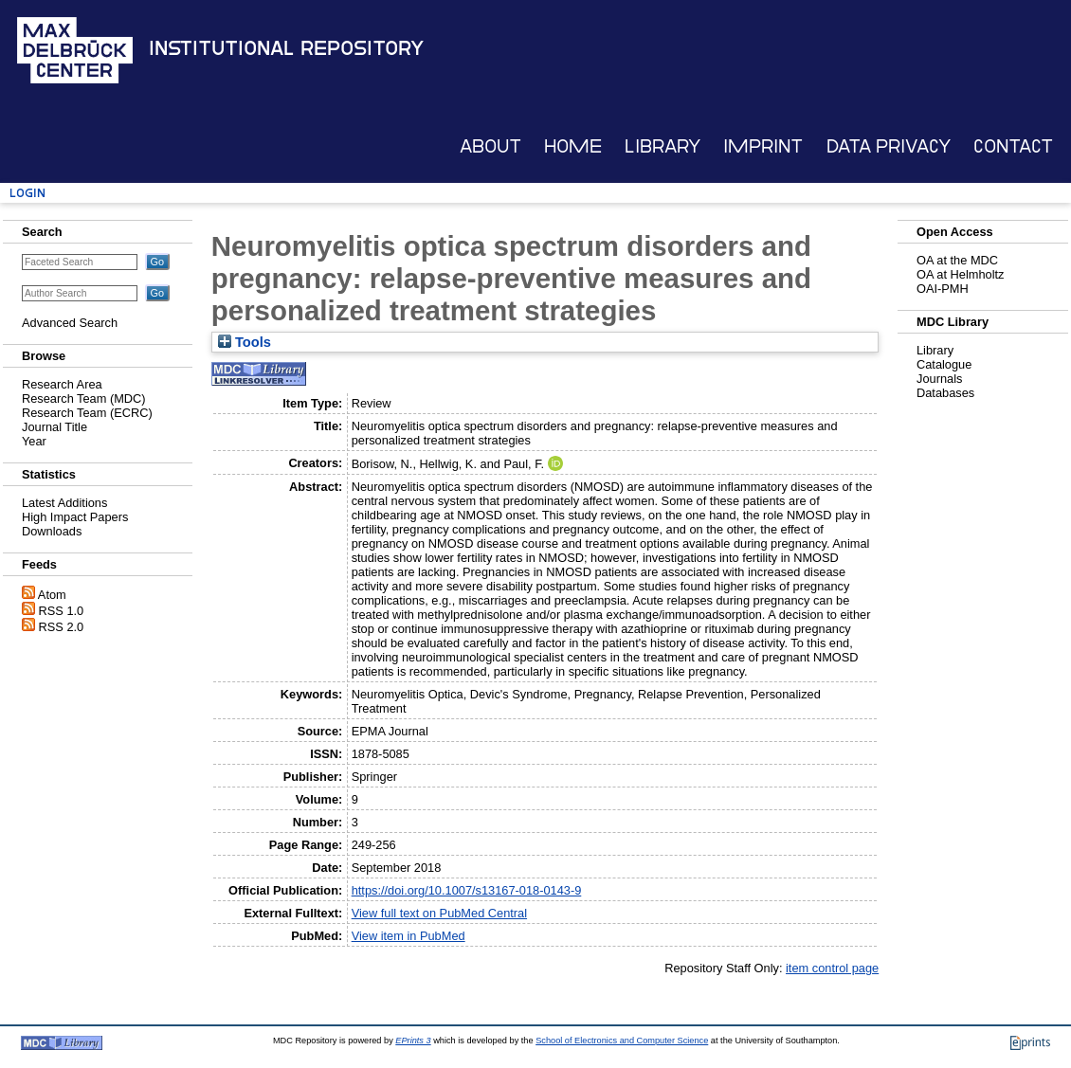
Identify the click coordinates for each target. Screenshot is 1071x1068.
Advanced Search (70, 323)
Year (34, 441)
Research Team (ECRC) (87, 413)
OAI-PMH (943, 288)
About (490, 146)
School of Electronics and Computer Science (622, 1040)
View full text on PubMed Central (439, 913)
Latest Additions (64, 503)
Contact (1013, 146)
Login (27, 193)
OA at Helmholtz (960, 274)
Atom (52, 595)
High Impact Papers (75, 517)
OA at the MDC (957, 260)
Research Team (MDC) (84, 398)
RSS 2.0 (61, 627)
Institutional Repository (286, 48)
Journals (939, 378)
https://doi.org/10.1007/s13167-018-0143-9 (467, 890)
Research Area (62, 384)
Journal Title (54, 427)
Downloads (52, 531)
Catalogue (944, 364)
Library (662, 146)
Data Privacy (888, 146)
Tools (244, 342)
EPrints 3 (412, 1040)
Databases (945, 393)
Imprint (763, 146)
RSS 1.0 (61, 611)
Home (573, 146)
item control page (832, 968)
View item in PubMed (408, 936)
